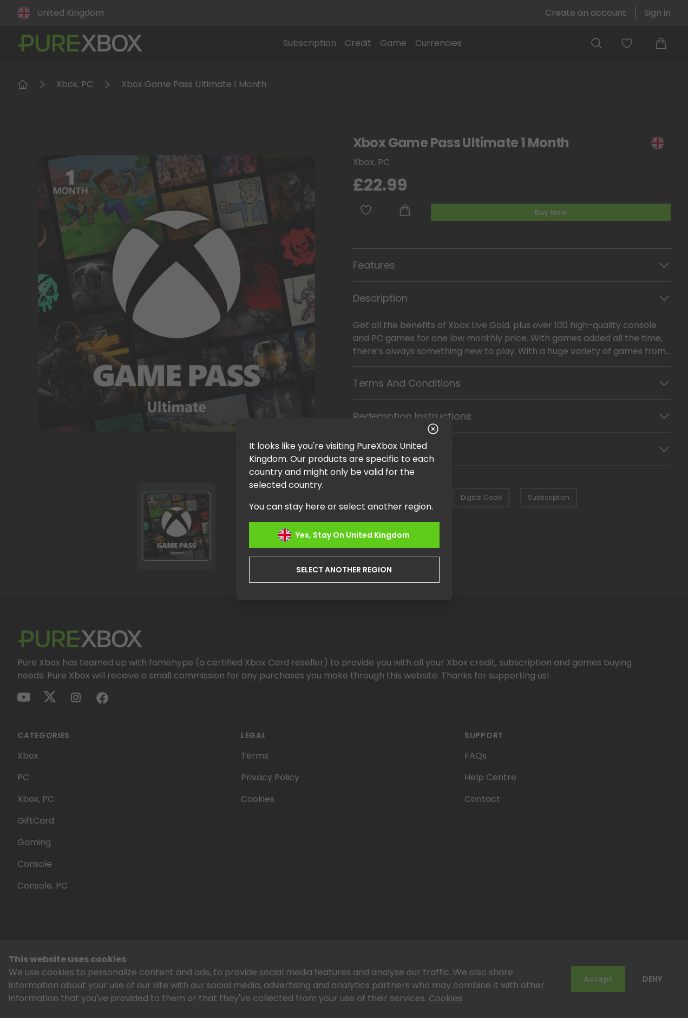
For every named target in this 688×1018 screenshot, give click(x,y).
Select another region (344, 569)
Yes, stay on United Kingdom (344, 534)
